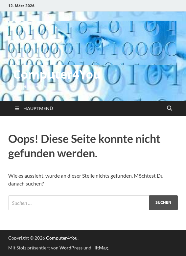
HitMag (100, 247)
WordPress (70, 247)
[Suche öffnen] (169, 108)
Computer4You (57, 74)
